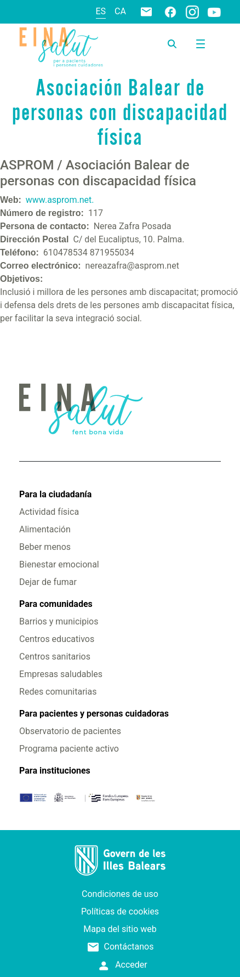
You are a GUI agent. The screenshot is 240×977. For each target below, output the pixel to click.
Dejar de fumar (48, 582)
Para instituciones (54, 770)
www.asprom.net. (60, 200)
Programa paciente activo (69, 748)
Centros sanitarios (54, 656)
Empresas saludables (60, 674)
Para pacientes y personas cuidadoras (94, 713)
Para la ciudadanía (55, 494)
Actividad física (49, 512)
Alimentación (45, 529)
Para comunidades (56, 604)
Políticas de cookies (120, 911)
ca (120, 11)
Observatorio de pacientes (70, 731)
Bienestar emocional (59, 564)
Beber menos (45, 547)
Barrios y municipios (58, 621)
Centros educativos (56, 639)
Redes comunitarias (57, 691)
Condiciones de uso (120, 894)
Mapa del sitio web (120, 929)
